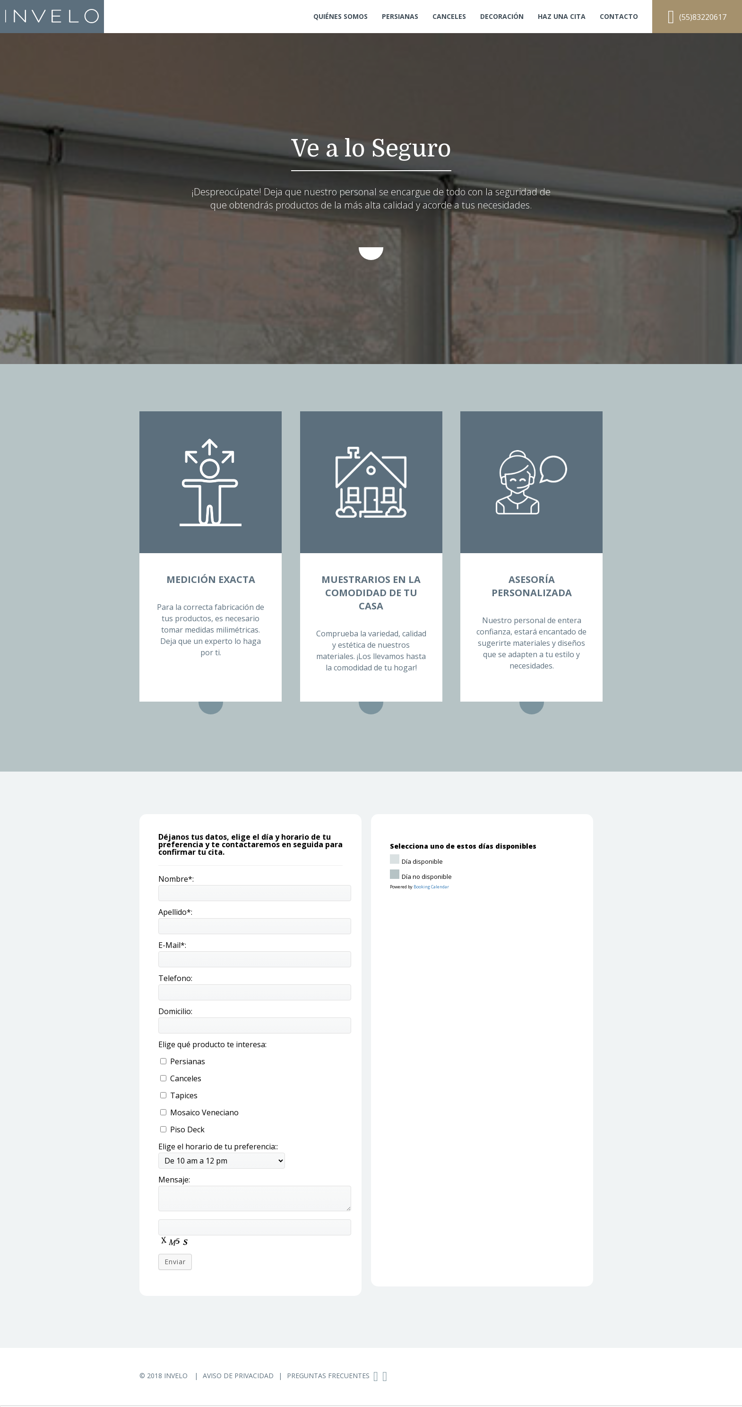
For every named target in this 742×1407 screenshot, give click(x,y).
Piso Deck (182, 1129)
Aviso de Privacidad (238, 1375)
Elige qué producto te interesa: (212, 1044)
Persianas (400, 16)
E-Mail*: (172, 945)
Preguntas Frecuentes (328, 1375)
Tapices (179, 1095)
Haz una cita (562, 16)
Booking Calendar (431, 887)
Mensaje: (174, 1179)
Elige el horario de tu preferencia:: (218, 1146)
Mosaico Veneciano (199, 1112)
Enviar (175, 1261)
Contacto (619, 16)
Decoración (502, 16)
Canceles (449, 16)
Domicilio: (175, 1011)
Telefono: (175, 978)
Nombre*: (176, 879)
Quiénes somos (340, 16)
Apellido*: (175, 912)
